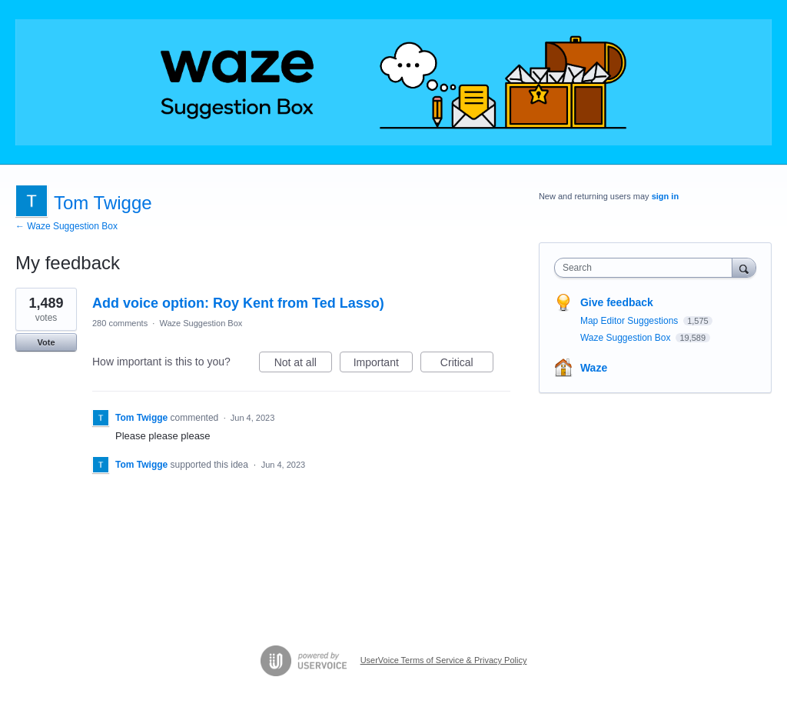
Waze (593, 368)
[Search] (744, 267)
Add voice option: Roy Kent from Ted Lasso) (238, 303)
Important (383, 364)
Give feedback (616, 302)
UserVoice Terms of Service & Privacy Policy (443, 660)
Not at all (303, 364)
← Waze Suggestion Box (66, 226)
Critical (466, 364)
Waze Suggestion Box (200, 323)
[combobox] (647, 267)
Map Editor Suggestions (630, 320)
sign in (665, 196)
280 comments (120, 323)
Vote (46, 342)
